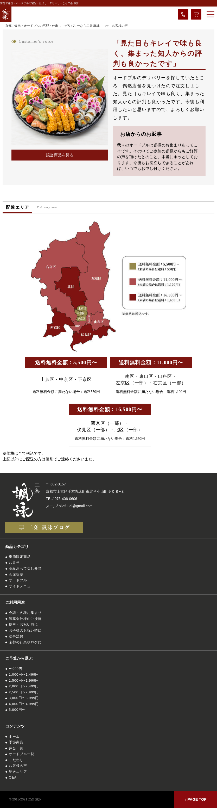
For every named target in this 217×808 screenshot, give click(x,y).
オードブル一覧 (21, 754)
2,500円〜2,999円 (24, 692)
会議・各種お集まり (25, 613)
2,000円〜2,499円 (24, 686)
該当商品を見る (59, 155)
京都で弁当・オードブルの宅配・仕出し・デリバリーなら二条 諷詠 (39, 3)
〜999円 (15, 669)
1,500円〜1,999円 (24, 680)
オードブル (18, 580)
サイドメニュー (21, 586)
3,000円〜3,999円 (24, 698)
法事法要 (16, 636)
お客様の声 (18, 766)
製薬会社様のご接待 (25, 619)
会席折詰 (16, 574)
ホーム (14, 736)
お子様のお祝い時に (25, 630)
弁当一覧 (16, 748)
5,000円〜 (17, 710)
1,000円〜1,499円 (24, 674)
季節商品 (16, 742)
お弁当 (14, 563)
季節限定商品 (20, 557)
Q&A (13, 777)
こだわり (16, 760)
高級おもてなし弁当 (25, 568)
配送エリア (18, 772)
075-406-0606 (65, 499)
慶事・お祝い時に (23, 624)
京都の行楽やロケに (25, 642)
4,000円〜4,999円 (24, 704)
